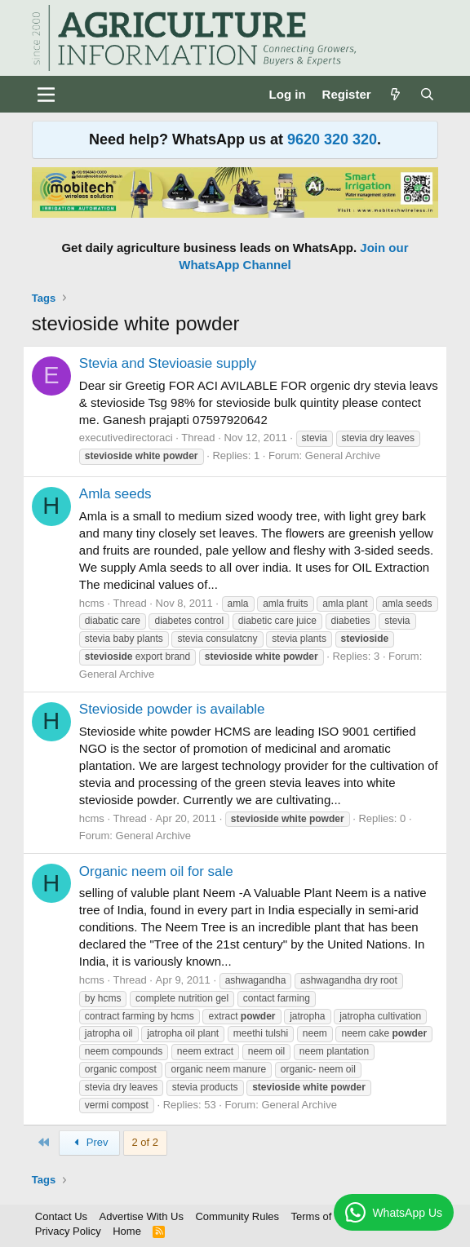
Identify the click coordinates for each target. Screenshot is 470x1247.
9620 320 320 (332, 139)
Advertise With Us (142, 1216)
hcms (91, 603)
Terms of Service (330, 1216)
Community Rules (237, 1216)
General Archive (343, 455)
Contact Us (61, 1216)
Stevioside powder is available (172, 709)
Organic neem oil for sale (156, 871)
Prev (88, 1142)
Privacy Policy (68, 1231)
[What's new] (395, 94)
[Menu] (46, 94)
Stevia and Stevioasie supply (167, 363)
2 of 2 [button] (145, 1142)
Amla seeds (115, 494)
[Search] (427, 94)
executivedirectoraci (126, 437)
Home (127, 1231)
